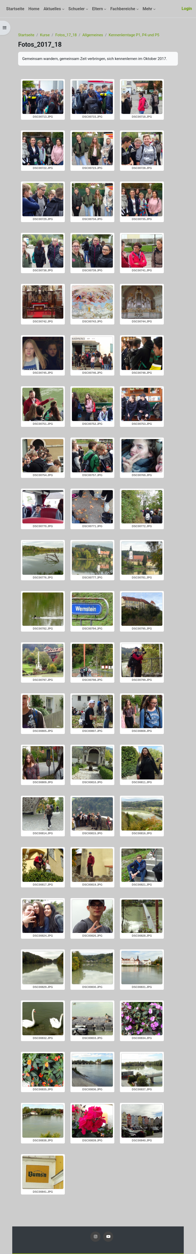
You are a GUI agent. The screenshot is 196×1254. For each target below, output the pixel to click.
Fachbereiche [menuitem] (122, 8)
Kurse (45, 35)
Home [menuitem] (33, 8)
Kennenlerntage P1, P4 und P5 (134, 35)
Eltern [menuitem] (97, 8)
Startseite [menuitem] (15, 8)
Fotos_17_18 (66, 35)
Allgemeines (92, 35)
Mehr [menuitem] (147, 8)
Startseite (26, 35)
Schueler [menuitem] (76, 8)
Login (187, 8)
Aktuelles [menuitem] (52, 8)
